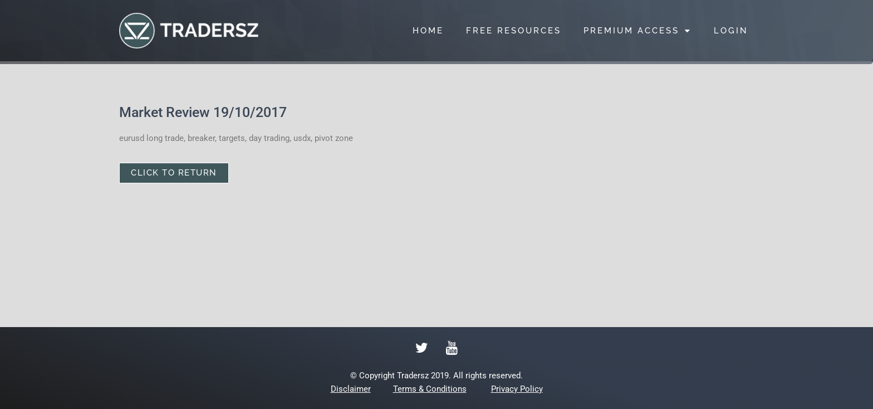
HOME (428, 31)
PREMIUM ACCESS (637, 31)
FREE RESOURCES (513, 31)
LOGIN (731, 31)
